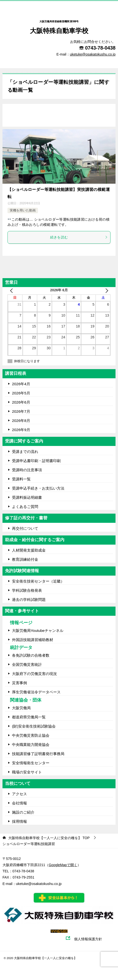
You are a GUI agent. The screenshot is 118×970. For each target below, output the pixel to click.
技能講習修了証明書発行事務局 (38, 754)
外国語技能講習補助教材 (32, 640)
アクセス (19, 794)
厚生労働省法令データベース (36, 692)
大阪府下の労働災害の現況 (34, 674)
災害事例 (19, 683)
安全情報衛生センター (30, 763)
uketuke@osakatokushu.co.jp (39, 884)
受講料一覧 (21, 479)
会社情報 (19, 803)
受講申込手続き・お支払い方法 (38, 488)
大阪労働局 (21, 708)
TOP (49, 838)
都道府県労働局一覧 (29, 717)
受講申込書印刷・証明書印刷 (36, 461)
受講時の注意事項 (27, 470)
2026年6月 (21, 402)
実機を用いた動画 (23, 210)
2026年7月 (21, 411)
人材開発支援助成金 (29, 550)
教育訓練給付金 (25, 559)
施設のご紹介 (23, 812)
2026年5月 (21, 393)
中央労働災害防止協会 (30, 735)
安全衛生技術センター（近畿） (38, 581)
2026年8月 (21, 420)
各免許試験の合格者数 (30, 655)
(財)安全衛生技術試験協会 (34, 726)
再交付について (25, 528)
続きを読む (79, 237)
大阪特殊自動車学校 (59, 24)
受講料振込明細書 (27, 497)
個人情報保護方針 (91, 939)
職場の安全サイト (27, 772)
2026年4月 (21, 384)
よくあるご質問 (25, 506)
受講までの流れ (25, 451)
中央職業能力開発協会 (30, 744)
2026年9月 (21, 430)
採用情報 (19, 821)
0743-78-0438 (100, 48)
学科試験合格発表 (27, 590)
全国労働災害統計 (27, 664)
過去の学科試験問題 (29, 599)
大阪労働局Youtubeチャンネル (37, 630)
